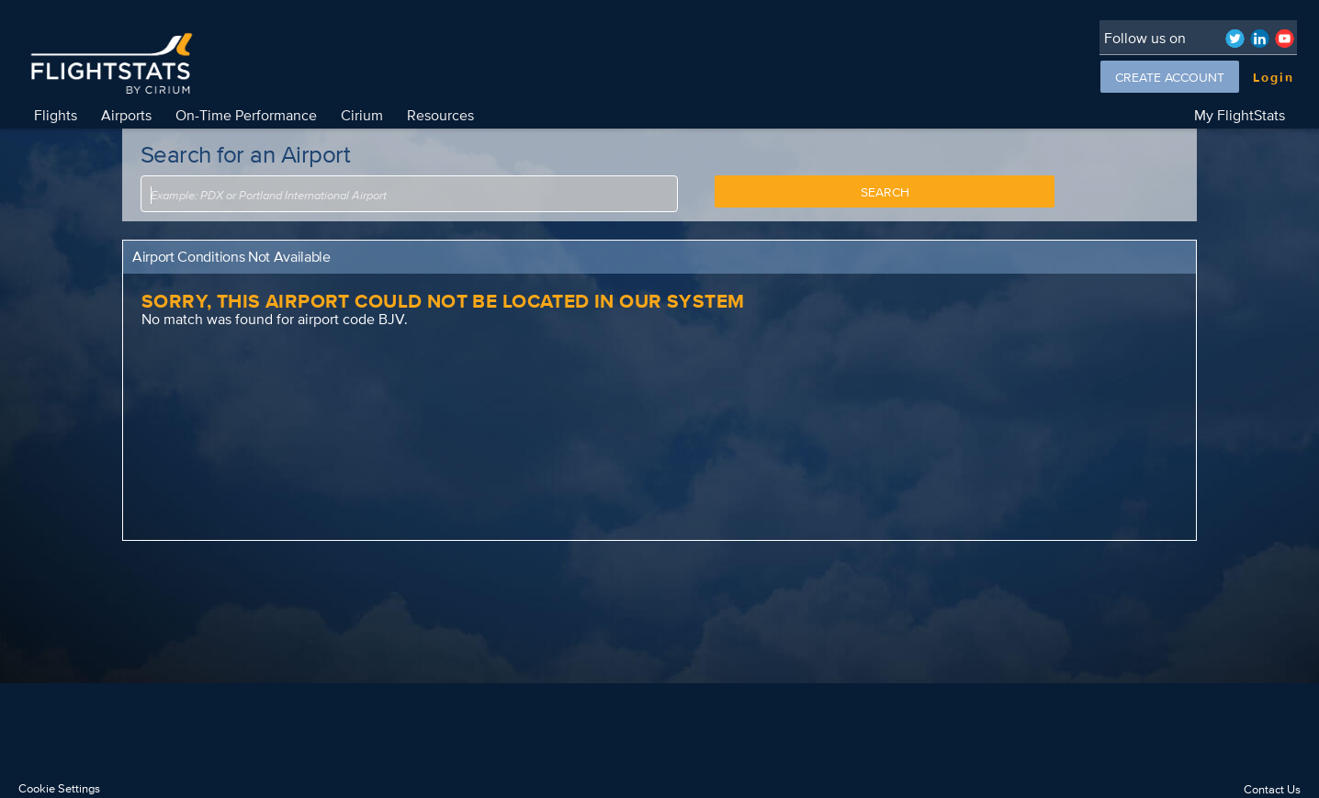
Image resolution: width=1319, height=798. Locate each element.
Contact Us (1272, 789)
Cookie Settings (59, 788)
